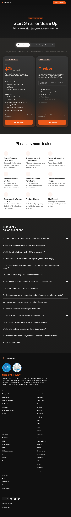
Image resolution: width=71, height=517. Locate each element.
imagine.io (5, 378)
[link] (59, 2)
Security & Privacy (11, 374)
